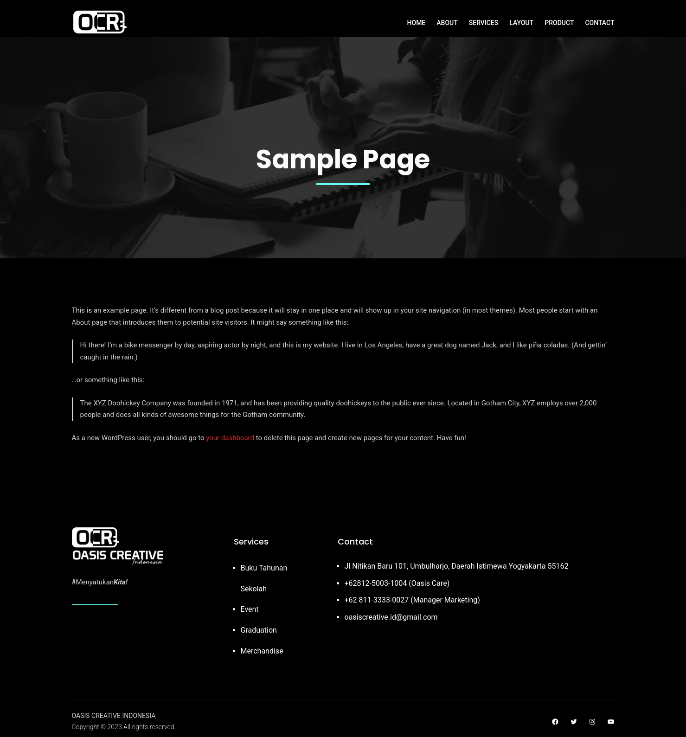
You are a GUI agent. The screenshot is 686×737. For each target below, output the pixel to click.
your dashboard (230, 438)
